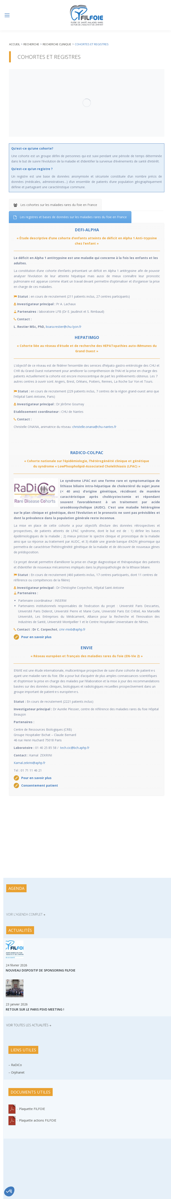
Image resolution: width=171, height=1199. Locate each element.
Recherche (31, 44)
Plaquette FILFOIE (32, 1109)
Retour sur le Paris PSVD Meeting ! (35, 1009)
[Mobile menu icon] (7, 15)
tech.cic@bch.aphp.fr (74, 748)
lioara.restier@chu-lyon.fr (63, 326)
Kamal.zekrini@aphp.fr (29, 763)
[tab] (55, 205)
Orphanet (18, 1072)
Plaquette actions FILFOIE (37, 1120)
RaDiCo (16, 1065)
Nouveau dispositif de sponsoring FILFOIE (40, 970)
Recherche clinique (57, 44)
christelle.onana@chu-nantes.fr (94, 427)
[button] (9, 1191)
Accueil (14, 44)
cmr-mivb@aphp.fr (72, 629)
